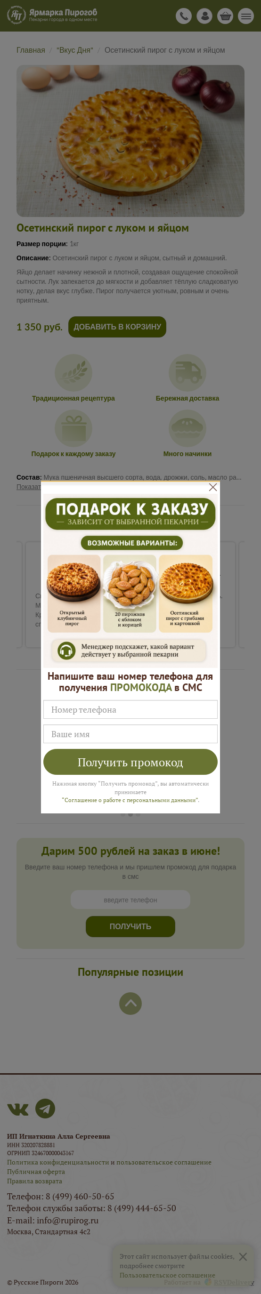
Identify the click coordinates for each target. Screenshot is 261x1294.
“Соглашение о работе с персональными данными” (130, 800)
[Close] (213, 487)
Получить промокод (130, 762)
